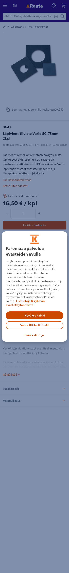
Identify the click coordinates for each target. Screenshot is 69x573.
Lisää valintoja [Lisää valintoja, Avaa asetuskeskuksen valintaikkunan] (34, 335)
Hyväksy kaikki (34, 315)
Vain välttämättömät (34, 325)
